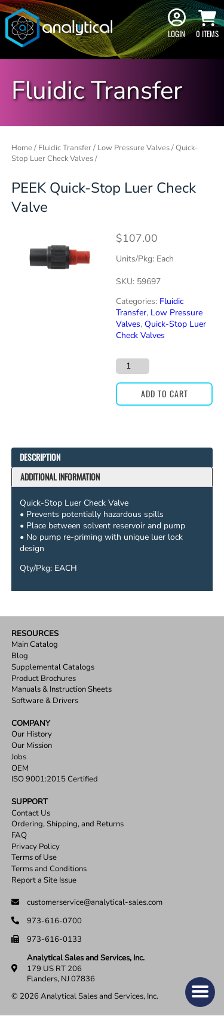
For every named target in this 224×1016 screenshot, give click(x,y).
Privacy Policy (35, 847)
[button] (200, 992)
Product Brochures (43, 679)
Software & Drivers (44, 701)
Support (29, 802)
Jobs (18, 757)
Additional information (60, 476)
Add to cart (164, 393)
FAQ (19, 836)
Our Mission (31, 746)
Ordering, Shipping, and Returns (67, 824)
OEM (20, 768)
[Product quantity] (132, 366)
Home (21, 147)
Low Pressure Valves (133, 147)
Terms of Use (34, 858)
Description (40, 457)
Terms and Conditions (49, 869)
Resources (35, 634)
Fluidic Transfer (64, 147)
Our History (31, 734)
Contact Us (30, 813)
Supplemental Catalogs (52, 667)
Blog (19, 656)
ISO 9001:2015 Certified (54, 779)
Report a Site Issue (43, 880)
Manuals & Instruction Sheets (61, 690)
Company (30, 724)
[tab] (112, 457)
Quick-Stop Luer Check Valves (161, 329)
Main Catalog (34, 645)
